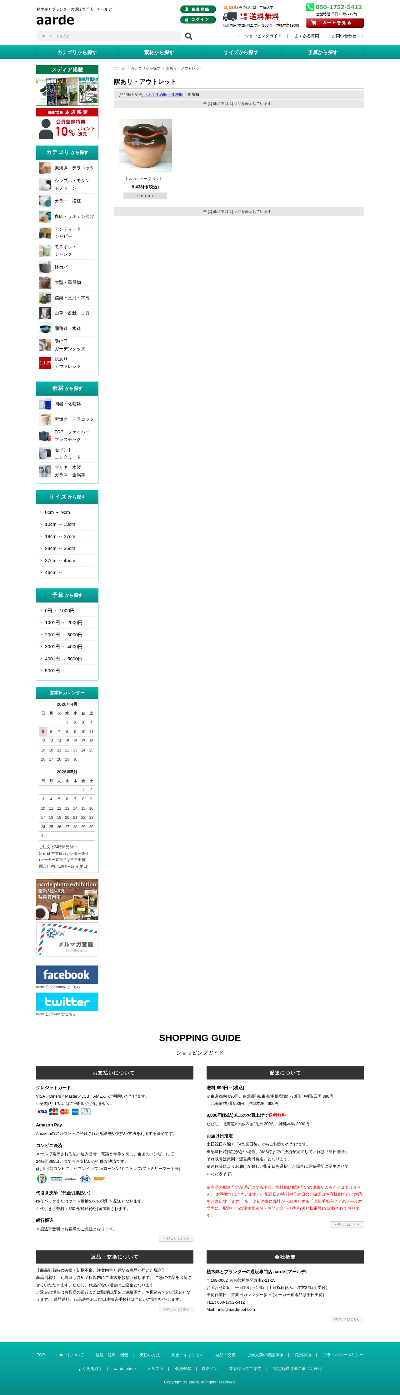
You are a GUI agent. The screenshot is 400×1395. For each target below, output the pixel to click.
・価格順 (175, 94)
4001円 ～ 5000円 (63, 658)
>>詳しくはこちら (176, 1238)
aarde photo (125, 1368)
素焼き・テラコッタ (74, 167)
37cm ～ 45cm (60, 560)
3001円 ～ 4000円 (63, 646)
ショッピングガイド (263, 35)
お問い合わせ (344, 35)
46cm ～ (53, 572)
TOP (41, 1354)
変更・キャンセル (187, 1354)
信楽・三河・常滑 (72, 297)
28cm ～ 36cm (60, 548)
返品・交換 (225, 1354)
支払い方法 (150, 1354)
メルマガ (155, 1368)
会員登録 (183, 1368)
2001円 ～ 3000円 (63, 634)
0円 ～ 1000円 (60, 610)
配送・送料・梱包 (112, 1354)
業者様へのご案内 (245, 1368)
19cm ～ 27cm (60, 536)
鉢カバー (63, 266)
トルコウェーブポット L (145, 179)
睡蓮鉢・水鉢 (68, 328)
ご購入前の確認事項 (265, 1354)
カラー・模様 (68, 200)
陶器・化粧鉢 (68, 403)
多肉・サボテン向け (74, 216)
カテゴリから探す (146, 68)
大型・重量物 (68, 282)
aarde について (70, 1354)
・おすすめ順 (155, 94)
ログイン (210, 1368)
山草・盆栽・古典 (72, 312)
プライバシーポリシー (343, 1354)
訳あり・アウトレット (184, 68)
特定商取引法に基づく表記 (297, 1368)
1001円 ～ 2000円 (63, 622)
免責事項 (303, 1354)
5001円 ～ (55, 670)
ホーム (119, 68)
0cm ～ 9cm (57, 512)
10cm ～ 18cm (60, 524)
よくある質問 (307, 35)
